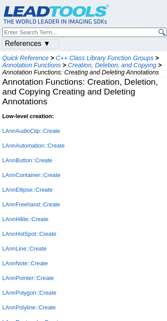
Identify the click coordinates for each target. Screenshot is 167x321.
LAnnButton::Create (27, 160)
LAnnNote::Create (25, 263)
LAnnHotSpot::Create (29, 233)
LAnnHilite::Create (25, 219)
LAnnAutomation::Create (33, 145)
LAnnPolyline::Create (29, 307)
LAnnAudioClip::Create (31, 131)
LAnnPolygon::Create (29, 292)
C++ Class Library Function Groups (104, 58)
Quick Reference (25, 58)
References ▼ (27, 43)
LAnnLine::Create (24, 248)
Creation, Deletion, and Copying (112, 65)
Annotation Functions (31, 65)
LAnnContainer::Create (31, 175)
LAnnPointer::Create (28, 278)
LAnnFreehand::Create (31, 204)
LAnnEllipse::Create (27, 189)
